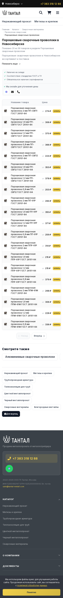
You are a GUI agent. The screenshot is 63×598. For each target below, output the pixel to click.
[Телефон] (18, 92)
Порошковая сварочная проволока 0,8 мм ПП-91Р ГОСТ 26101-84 (24, 234)
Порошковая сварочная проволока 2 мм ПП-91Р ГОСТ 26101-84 (23, 201)
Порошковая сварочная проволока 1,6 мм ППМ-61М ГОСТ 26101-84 (24, 302)
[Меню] (57, 12)
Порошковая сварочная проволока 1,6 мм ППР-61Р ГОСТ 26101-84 (23, 257)
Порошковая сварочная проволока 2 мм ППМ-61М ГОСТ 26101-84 (24, 290)
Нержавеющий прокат (16, 21)
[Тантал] (11, 12)
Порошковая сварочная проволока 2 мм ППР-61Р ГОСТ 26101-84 (24, 245)
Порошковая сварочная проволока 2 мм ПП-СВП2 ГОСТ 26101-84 (24, 156)
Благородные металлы (46, 407)
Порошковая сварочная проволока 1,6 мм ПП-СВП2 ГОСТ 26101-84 (23, 167)
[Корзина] (49, 12)
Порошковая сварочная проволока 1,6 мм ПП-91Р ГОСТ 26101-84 (24, 212)
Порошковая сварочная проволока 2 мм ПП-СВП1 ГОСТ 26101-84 (24, 111)
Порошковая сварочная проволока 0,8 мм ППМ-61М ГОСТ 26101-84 (24, 324)
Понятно (31, 592)
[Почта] (12, 92)
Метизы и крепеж (46, 21)
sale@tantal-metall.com (13, 486)
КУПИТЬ (57, 111)
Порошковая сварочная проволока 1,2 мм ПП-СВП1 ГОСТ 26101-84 (23, 133)
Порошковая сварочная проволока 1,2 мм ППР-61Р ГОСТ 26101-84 (23, 268)
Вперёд (39, 335)
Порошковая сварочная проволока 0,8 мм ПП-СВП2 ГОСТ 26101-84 (23, 189)
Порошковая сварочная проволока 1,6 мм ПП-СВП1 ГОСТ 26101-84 (23, 122)
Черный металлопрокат (17, 400)
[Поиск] (40, 12)
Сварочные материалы (16, 407)
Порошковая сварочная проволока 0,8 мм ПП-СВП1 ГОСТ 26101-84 (23, 144)
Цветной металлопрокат (17, 393)
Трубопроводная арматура (18, 380)
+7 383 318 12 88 (50, 3)
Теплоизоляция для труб (17, 386)
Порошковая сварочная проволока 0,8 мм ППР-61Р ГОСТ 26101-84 (23, 279)
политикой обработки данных (32, 585)
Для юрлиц (11, 414)
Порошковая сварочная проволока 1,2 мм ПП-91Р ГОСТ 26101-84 (24, 223)
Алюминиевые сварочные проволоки (30, 356)
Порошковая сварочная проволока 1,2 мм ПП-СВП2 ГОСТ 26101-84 (23, 178)
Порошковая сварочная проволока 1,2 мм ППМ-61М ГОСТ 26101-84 (24, 313)
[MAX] (6, 92)
